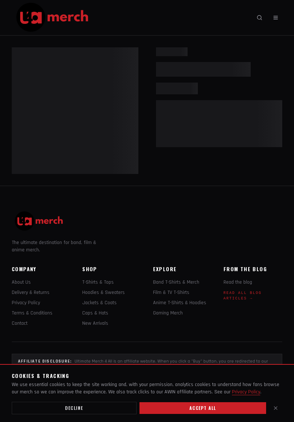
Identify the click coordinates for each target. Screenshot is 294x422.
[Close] (275, 408)
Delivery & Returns (31, 292)
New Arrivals (95, 323)
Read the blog (238, 282)
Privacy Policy (26, 302)
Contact (20, 323)
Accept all (202, 408)
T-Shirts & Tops (98, 282)
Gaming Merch (168, 313)
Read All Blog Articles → (243, 296)
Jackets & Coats (99, 302)
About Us (21, 282)
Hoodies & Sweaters (103, 292)
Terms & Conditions (32, 313)
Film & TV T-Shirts (171, 292)
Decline (74, 408)
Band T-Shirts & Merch (176, 282)
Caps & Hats (95, 313)
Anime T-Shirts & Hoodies (179, 302)
